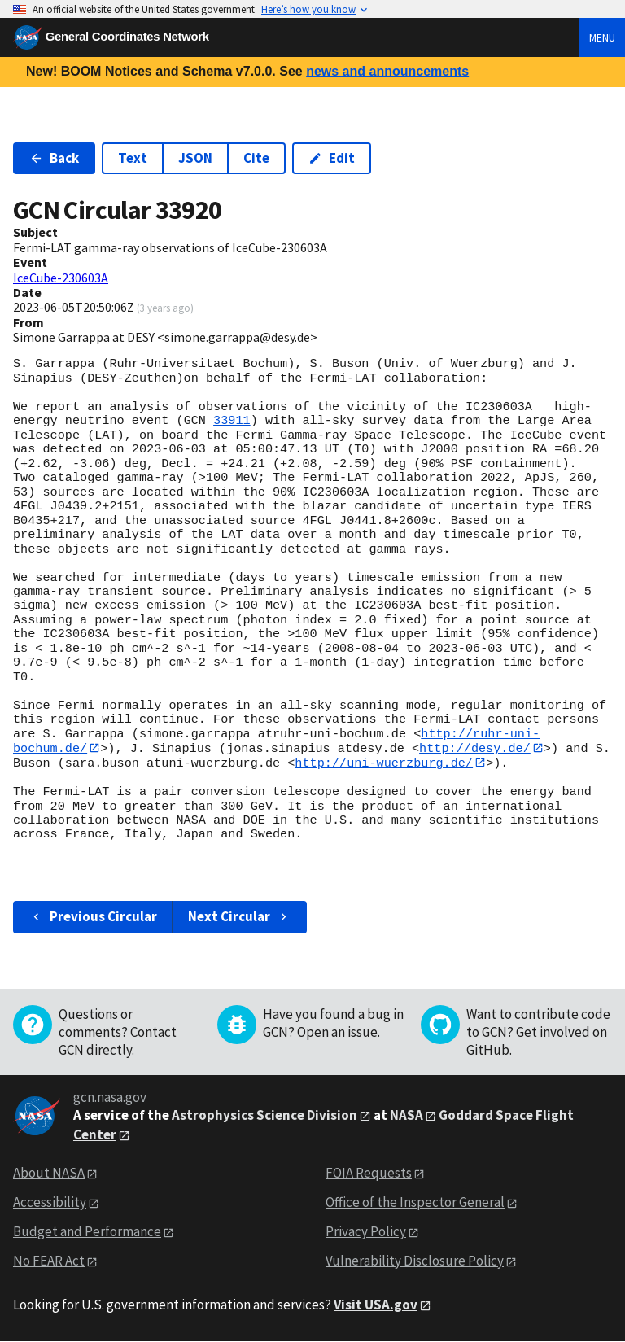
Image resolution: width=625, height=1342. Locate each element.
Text (132, 158)
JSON (195, 158)
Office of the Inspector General (415, 1203)
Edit (331, 158)
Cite (256, 158)
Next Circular (239, 917)
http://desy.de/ (475, 748)
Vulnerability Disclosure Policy (415, 1261)
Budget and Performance (87, 1232)
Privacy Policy (366, 1232)
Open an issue (337, 1032)
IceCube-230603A (60, 277)
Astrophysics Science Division (264, 1116)
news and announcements (387, 71)
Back (54, 158)
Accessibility (49, 1203)
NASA (406, 1116)
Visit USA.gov (375, 1305)
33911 (232, 421)
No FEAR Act (49, 1261)
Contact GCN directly (118, 1041)
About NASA (49, 1173)
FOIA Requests (369, 1173)
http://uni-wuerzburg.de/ (384, 763)
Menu (602, 37)
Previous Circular (93, 917)
